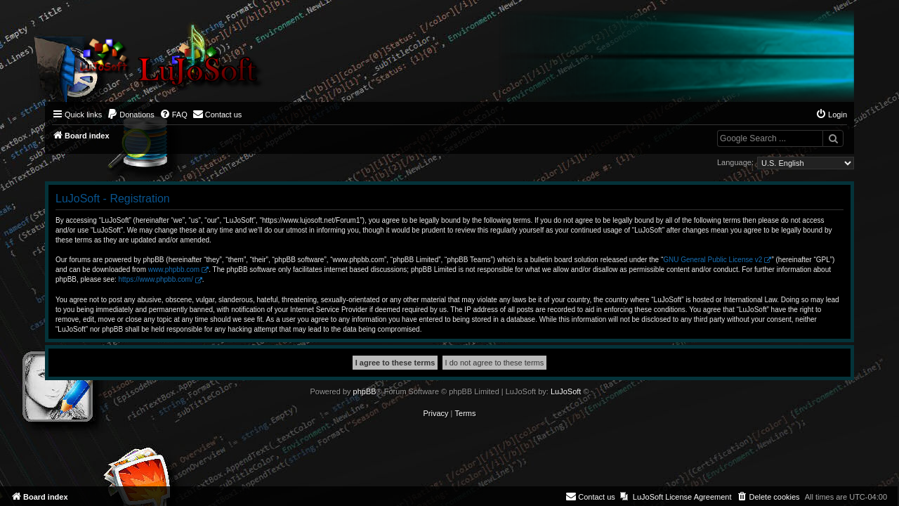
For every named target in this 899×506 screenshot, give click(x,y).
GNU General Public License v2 (712, 260)
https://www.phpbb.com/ (156, 279)
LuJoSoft (566, 391)
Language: (735, 162)
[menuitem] (131, 114)
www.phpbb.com (173, 269)
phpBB (364, 391)
